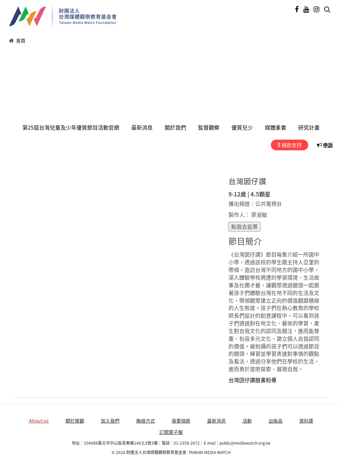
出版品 (276, 420)
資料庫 (306, 420)
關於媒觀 (74, 420)
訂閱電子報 (171, 432)
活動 (247, 420)
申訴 (328, 145)
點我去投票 (244, 226)
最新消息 (142, 127)
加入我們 (110, 420)
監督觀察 (208, 127)
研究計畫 (309, 127)
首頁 (20, 40)
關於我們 (175, 127)
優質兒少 (242, 127)
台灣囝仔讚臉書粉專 (252, 380)
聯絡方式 (145, 420)
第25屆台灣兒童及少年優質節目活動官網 (70, 127)
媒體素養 (275, 127)
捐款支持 (292, 145)
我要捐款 (181, 420)
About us (39, 420)
